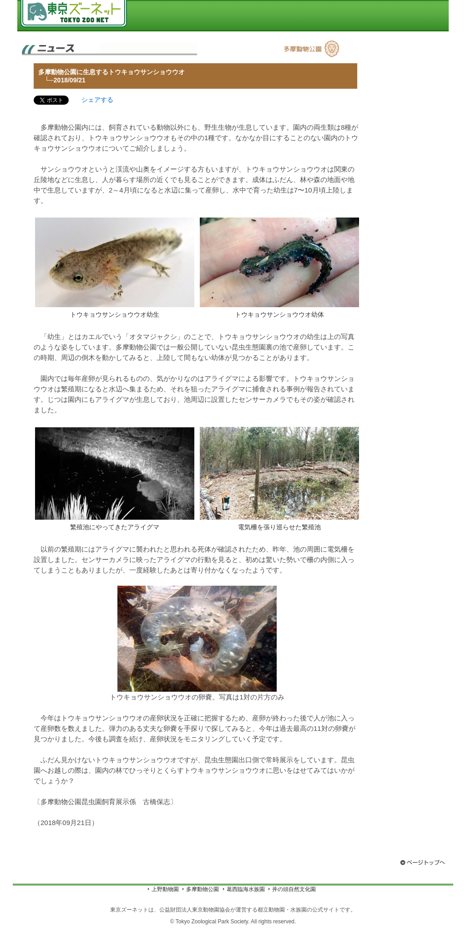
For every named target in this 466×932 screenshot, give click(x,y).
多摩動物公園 (202, 889)
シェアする (97, 99)
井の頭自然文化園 (294, 889)
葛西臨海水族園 (246, 889)
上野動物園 (165, 889)
